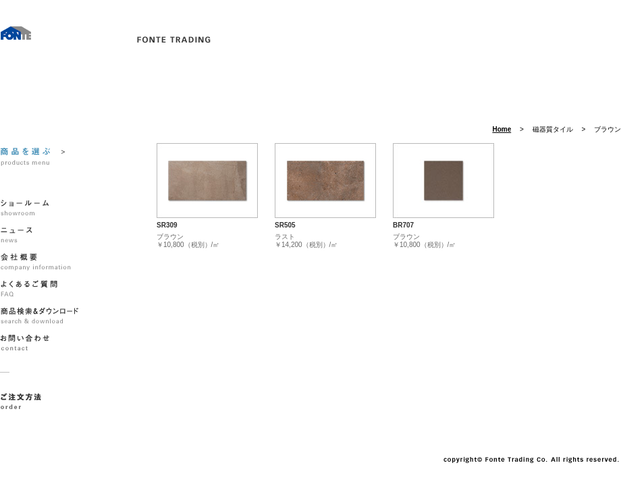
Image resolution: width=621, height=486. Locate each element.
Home (501, 129)
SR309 (167, 225)
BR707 (403, 225)
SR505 (285, 225)
